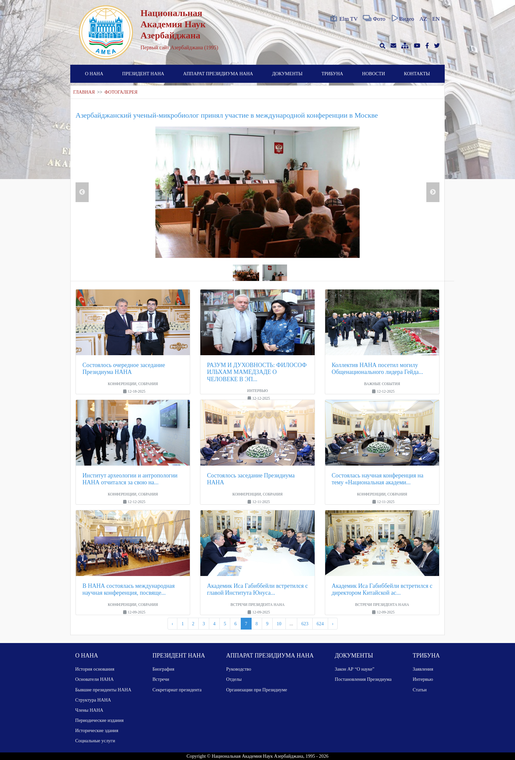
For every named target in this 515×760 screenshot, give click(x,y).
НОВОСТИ (373, 73)
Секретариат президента (177, 689)
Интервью (423, 679)
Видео (402, 18)
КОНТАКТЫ (417, 73)
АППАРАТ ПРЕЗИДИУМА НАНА (218, 73)
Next (432, 192)
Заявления (423, 669)
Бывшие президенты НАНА (103, 689)
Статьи (420, 689)
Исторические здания (96, 730)
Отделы (234, 679)
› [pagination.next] (333, 623)
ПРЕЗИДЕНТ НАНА (143, 73)
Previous (82, 192)
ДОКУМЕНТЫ (287, 73)
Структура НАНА (93, 699)
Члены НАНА (89, 710)
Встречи (160, 679)
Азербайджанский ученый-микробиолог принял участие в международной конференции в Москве (227, 115)
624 (320, 623)
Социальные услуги (95, 740)
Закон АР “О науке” (354, 669)
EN (436, 19)
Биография (163, 669)
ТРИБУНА (332, 73)
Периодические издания (99, 720)
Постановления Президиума (363, 679)
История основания (94, 669)
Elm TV (343, 18)
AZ (423, 19)
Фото (374, 18)
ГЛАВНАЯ (84, 92)
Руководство (238, 669)
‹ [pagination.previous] (172, 623)
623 (304, 623)
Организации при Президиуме (256, 689)
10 (279, 623)
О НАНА (94, 73)
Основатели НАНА (94, 679)
